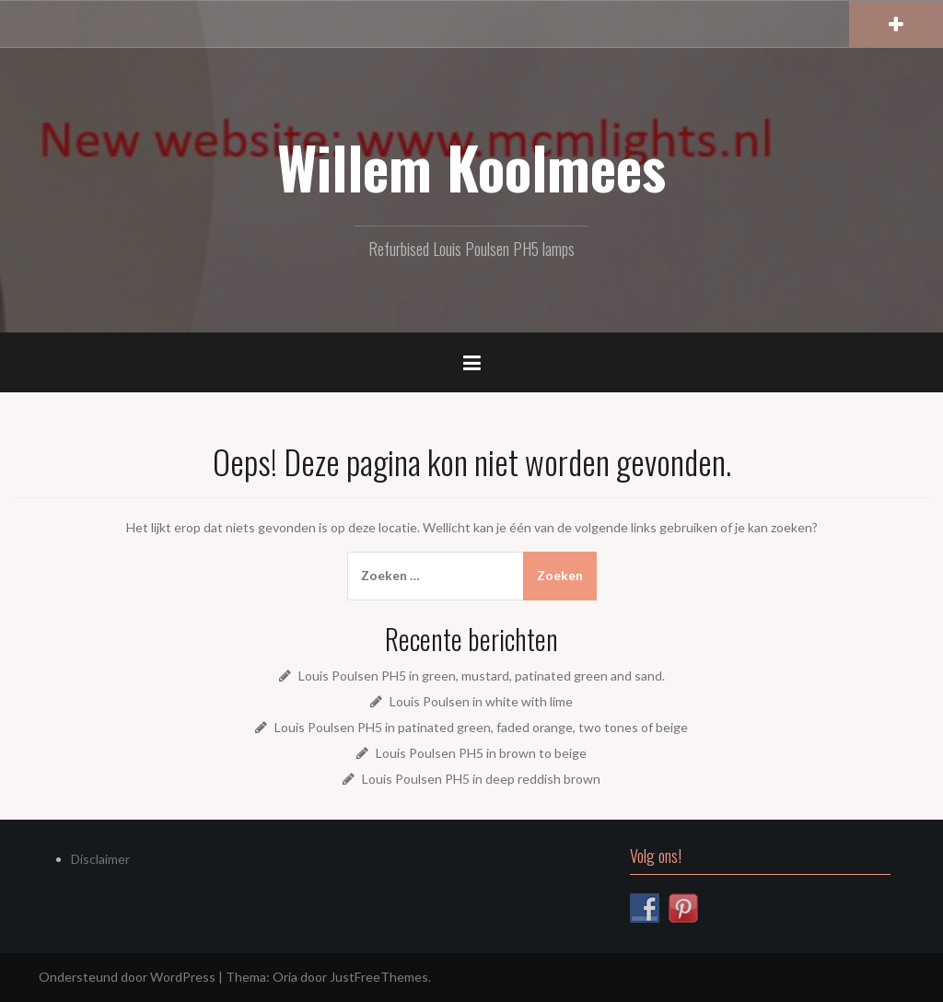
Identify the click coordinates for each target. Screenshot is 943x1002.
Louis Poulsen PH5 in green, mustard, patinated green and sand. (481, 675)
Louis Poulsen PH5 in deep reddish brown (481, 778)
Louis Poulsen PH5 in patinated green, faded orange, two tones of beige (481, 727)
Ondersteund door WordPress (127, 977)
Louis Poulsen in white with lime (481, 701)
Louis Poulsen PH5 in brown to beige (481, 753)
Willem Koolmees (471, 166)
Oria (285, 977)
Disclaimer (100, 859)
